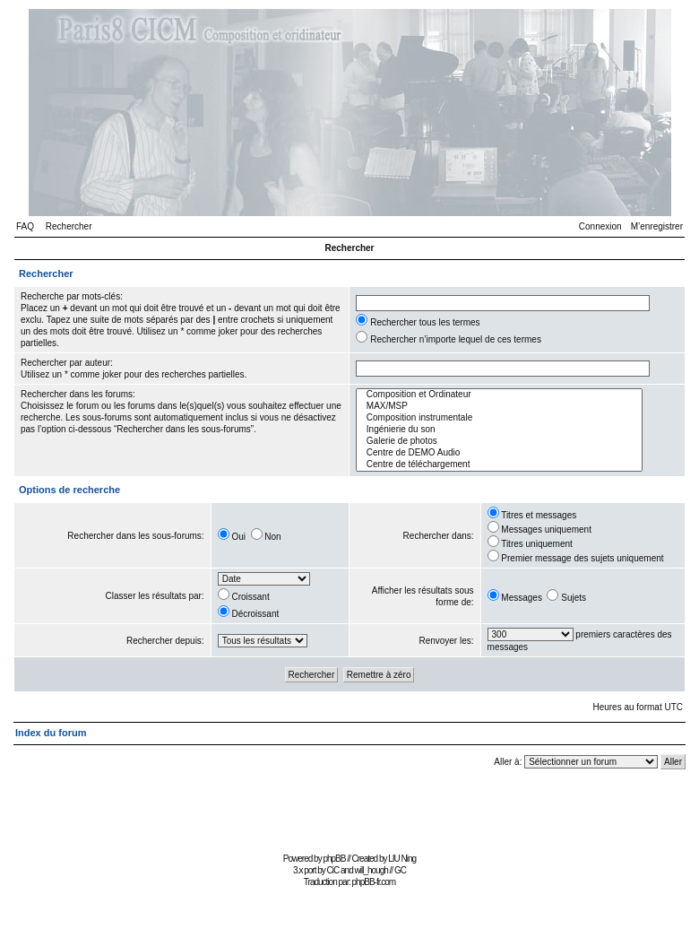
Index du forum (50, 732)
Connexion (600, 226)
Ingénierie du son (499, 430)
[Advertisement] (349, 807)
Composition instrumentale (499, 418)
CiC (333, 870)
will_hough (371, 870)
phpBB (334, 859)
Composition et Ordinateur (499, 395)
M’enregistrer (657, 226)
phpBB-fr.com (374, 882)
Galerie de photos (499, 441)
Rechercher (69, 226)
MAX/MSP (499, 406)
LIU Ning (402, 859)
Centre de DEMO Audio (499, 453)
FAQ (25, 226)
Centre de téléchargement (499, 465)
